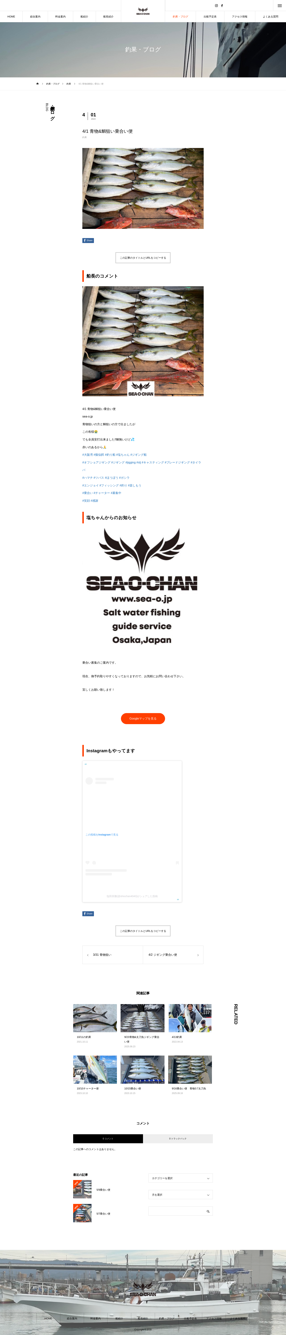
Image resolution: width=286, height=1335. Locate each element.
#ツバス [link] (99, 477)
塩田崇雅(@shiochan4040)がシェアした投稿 (132, 896)
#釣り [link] (123, 485)
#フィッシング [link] (109, 485)
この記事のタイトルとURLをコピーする (143, 257)
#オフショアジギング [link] (96, 462)
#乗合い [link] (87, 493)
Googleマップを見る (143, 718)
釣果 (84, 137)
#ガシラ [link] (124, 477)
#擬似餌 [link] (99, 454)
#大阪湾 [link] (87, 454)
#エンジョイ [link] (90, 485)
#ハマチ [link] (87, 477)
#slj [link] (138, 462)
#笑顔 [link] (86, 500)
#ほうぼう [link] (111, 477)
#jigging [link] (131, 462)
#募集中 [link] (116, 493)
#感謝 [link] (94, 500)
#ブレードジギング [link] (177, 462)
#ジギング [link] (118, 462)
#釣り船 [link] (110, 454)
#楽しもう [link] (134, 485)
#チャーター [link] (102, 493)
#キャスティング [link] (153, 462)
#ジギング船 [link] (138, 454)
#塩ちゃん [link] (123, 454)
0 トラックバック (178, 1138)
